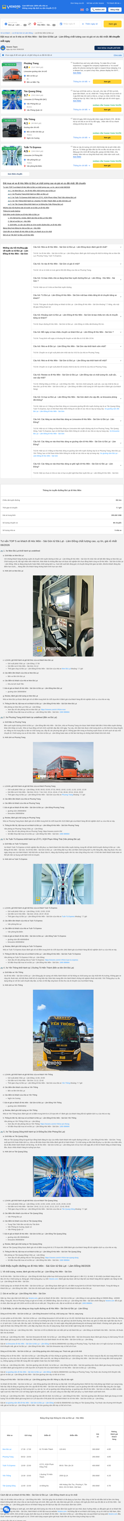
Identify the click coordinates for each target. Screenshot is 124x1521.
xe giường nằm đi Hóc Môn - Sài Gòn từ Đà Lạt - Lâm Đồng (28, 1372)
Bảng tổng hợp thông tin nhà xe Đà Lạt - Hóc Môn (22, 228)
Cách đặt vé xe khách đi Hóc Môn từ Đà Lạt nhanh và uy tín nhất (27, 231)
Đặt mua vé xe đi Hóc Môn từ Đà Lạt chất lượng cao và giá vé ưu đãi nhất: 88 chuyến (44, 183)
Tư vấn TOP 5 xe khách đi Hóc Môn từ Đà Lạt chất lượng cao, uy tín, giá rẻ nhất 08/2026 (36, 187)
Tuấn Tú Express (68, 916)
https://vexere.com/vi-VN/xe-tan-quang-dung (61, 1258)
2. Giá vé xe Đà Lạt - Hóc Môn (19, 221)
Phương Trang (67, 795)
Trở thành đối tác (114, 3)
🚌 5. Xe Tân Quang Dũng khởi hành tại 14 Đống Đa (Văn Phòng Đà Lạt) (35, 204)
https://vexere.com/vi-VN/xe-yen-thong (54, 1124)
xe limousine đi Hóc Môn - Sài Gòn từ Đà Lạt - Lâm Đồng (27, 1344)
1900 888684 (65, 712)
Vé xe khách (5, 33)
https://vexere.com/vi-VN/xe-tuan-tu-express (61, 960)
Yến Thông (66, 1083)
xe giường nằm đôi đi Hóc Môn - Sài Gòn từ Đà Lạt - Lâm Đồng (30, 1403)
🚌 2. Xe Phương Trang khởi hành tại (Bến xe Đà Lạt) (28, 194)
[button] (77, 247)
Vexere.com (53, 1279)
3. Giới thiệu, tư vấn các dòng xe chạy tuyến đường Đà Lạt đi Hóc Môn (34, 225)
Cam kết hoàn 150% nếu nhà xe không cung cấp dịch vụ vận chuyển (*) (38, 7)
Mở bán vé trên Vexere (95, 3)
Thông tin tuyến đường (11, 211)
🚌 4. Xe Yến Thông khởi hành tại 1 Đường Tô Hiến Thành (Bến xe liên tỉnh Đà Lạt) (39, 201)
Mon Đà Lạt (66, 669)
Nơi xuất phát (12, 22)
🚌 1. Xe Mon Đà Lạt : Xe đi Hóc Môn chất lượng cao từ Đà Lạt (31, 191)
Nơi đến (39, 22)
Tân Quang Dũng (68, 1209)
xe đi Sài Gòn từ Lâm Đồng (21, 33)
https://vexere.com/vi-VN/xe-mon (53, 709)
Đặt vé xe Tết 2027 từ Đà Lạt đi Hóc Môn (18, 235)
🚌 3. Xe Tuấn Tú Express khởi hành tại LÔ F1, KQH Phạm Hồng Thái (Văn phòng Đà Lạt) (42, 197)
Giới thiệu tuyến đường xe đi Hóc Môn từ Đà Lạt (21, 214)
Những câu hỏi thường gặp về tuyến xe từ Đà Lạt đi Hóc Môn (26, 208)
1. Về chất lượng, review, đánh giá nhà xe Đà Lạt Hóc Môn (30, 218)
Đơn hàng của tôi (77, 3)
